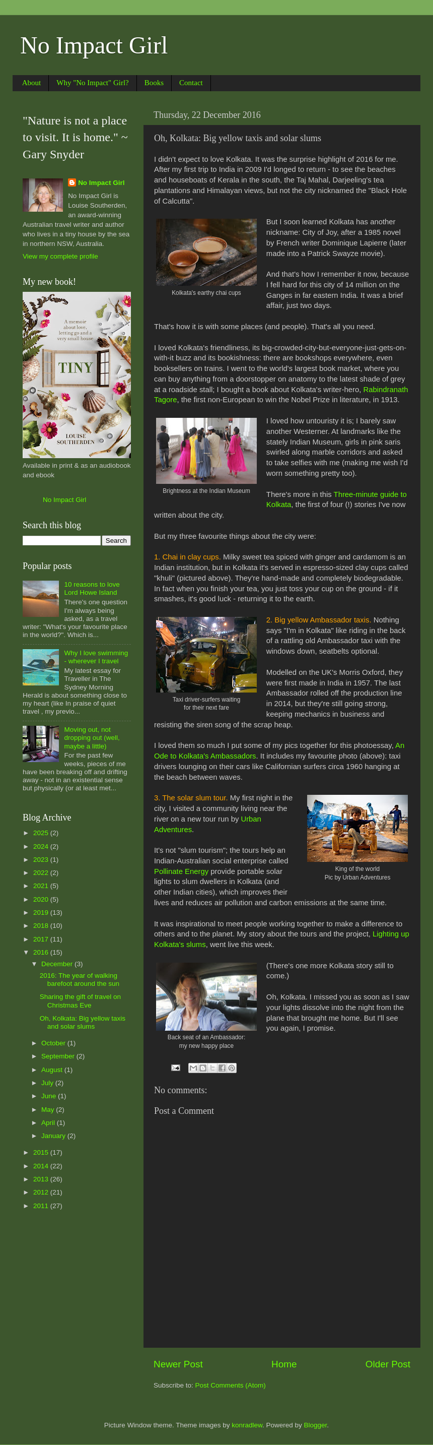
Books (154, 83)
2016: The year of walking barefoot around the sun (79, 979)
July (48, 1083)
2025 (41, 833)
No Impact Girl (94, 45)
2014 (41, 1166)
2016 (41, 952)
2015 (41, 1152)
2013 (41, 1179)
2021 (41, 886)
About (31, 83)
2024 (41, 846)
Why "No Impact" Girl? (92, 83)
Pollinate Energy (181, 871)
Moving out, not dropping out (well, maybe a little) (91, 737)
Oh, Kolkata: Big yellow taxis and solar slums (82, 1022)
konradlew (247, 1425)
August (52, 1070)
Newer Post (178, 1364)
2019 (41, 912)
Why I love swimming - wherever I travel (96, 657)
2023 (41, 859)
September (59, 1056)
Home (284, 1364)
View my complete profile (60, 256)
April (49, 1122)
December (58, 964)
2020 (41, 899)
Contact (191, 83)
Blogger (315, 1425)
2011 (41, 1206)
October (54, 1043)
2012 (41, 1192)
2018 (41, 925)
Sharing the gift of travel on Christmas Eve (80, 1001)
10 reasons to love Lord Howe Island (91, 588)
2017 (41, 939)
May (48, 1109)
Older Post (388, 1364)
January (54, 1136)
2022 (41, 872)
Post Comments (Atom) (230, 1385)
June (49, 1096)
